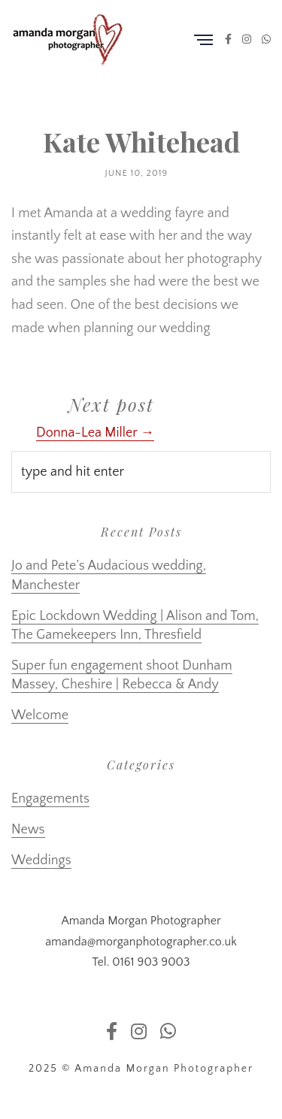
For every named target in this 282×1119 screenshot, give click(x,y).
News (28, 829)
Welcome (39, 715)
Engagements (50, 798)
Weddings (41, 860)
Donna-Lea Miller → (95, 432)
